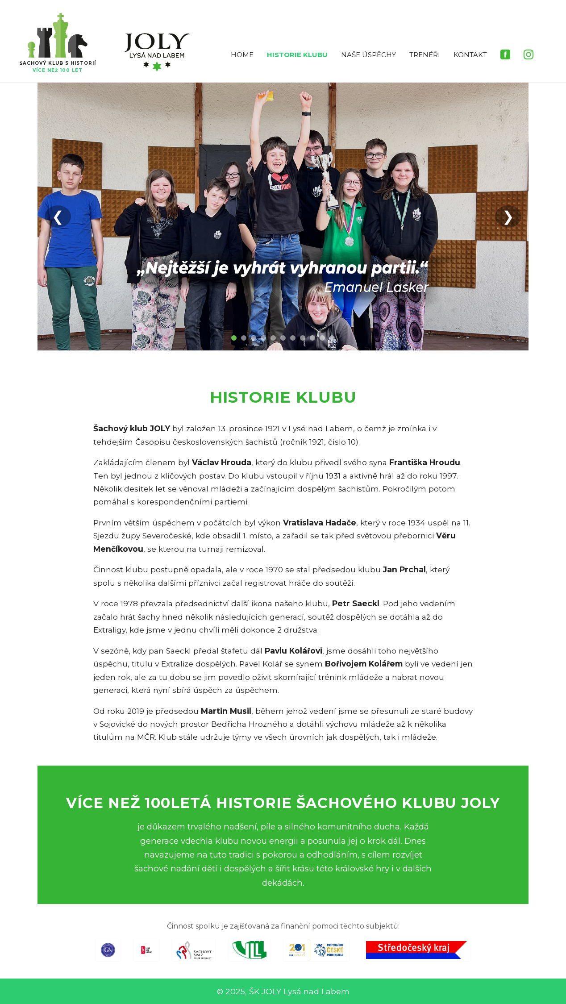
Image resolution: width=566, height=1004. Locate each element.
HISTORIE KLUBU (297, 54)
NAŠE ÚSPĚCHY (368, 54)
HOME (242, 54)
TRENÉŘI (424, 54)
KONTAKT (470, 54)
